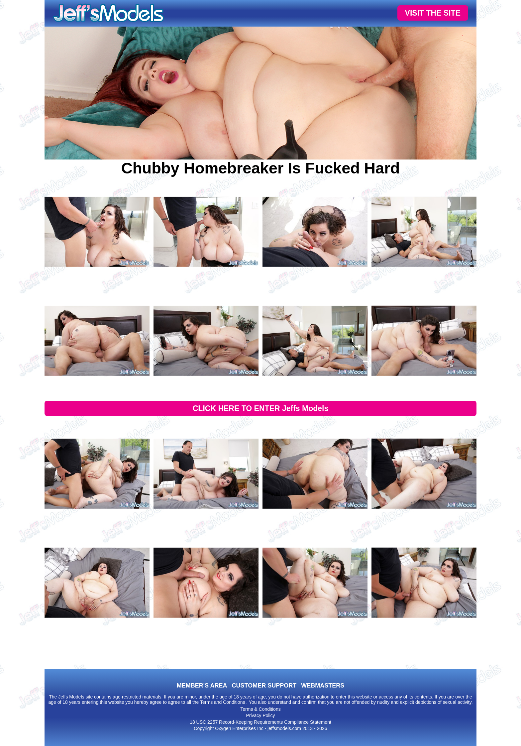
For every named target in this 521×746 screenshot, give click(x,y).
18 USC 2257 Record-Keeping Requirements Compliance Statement (260, 722)
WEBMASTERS (322, 686)
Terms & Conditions (260, 709)
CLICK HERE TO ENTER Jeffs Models (261, 408)
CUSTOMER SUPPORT (264, 686)
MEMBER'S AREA (202, 686)
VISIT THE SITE (433, 13)
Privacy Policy (260, 715)
